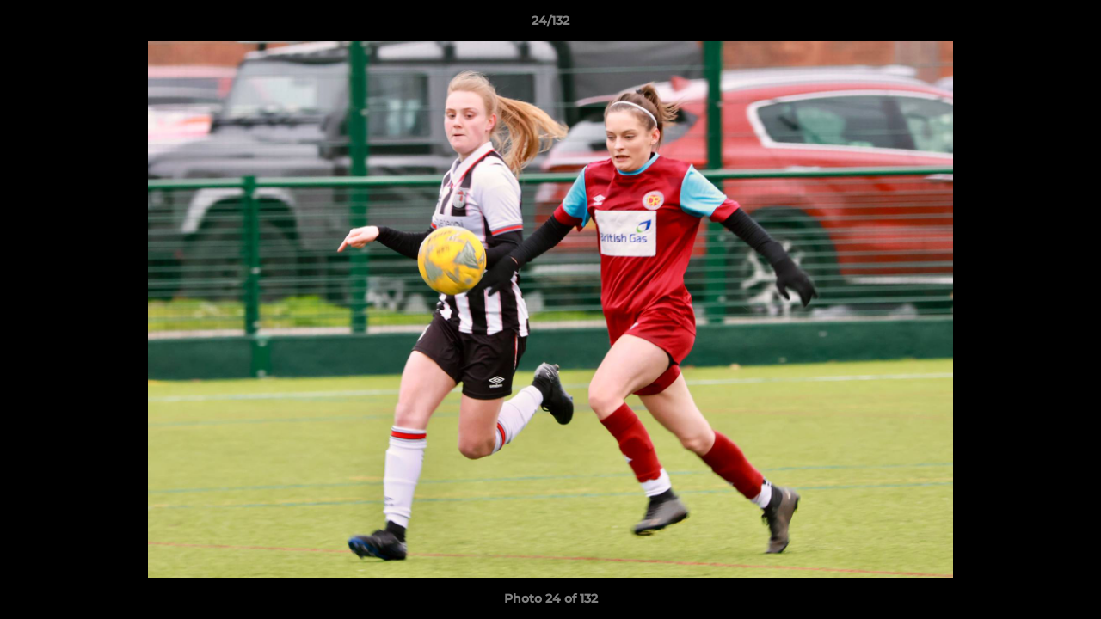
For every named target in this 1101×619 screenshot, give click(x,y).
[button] (1070, 25)
